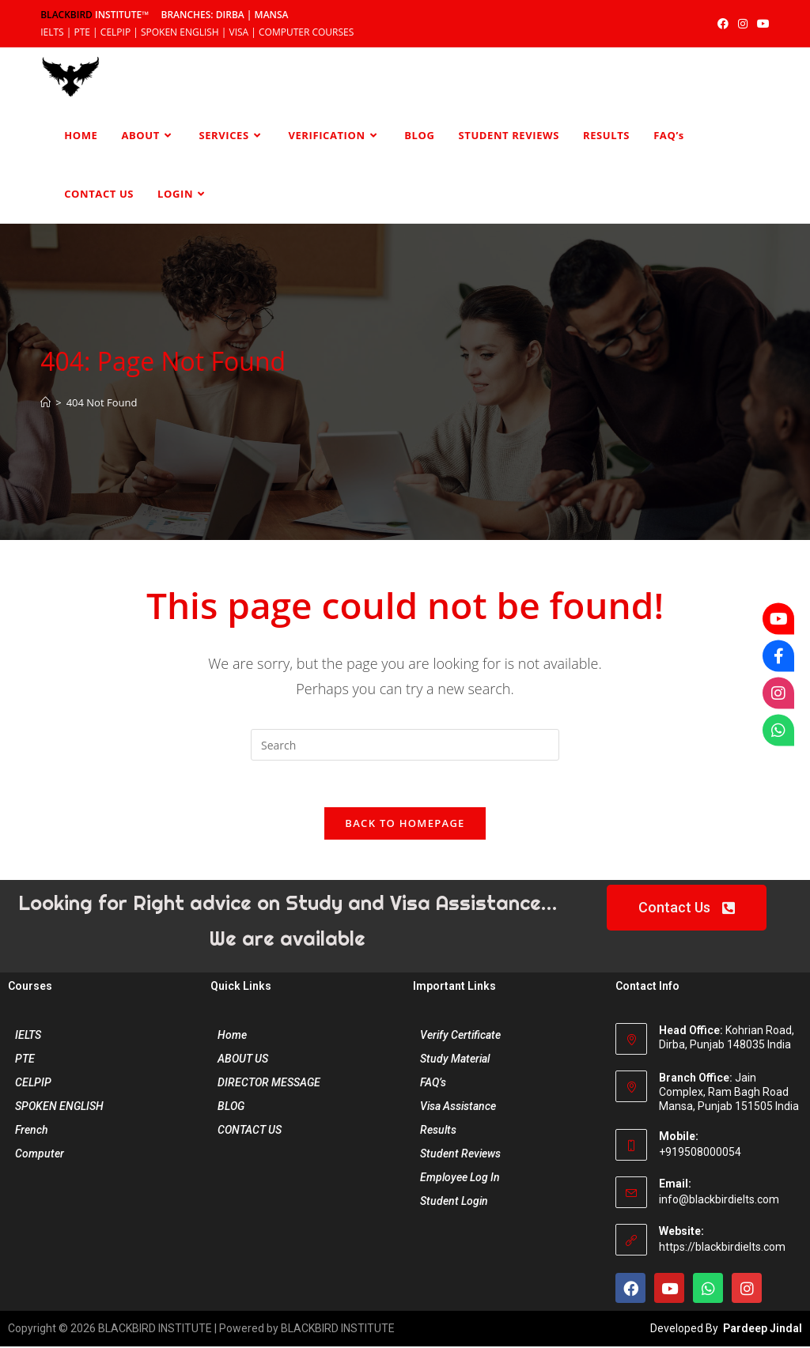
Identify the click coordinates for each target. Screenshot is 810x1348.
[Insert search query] (405, 745)
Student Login (454, 1202)
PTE (25, 1060)
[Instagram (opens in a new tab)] (742, 24)
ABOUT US (243, 1060)
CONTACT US (250, 1131)
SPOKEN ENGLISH (59, 1107)
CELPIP (33, 1084)
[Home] (45, 402)
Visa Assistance (458, 1107)
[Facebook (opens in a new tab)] (723, 24)
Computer (39, 1155)
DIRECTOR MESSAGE (269, 1084)
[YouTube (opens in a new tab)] (761, 24)
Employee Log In (460, 1178)
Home (232, 1036)
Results (438, 1131)
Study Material (455, 1060)
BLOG (231, 1107)
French (31, 1131)
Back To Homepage (404, 824)
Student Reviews (460, 1155)
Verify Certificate (460, 1036)
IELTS (28, 1036)
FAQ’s (433, 1084)
